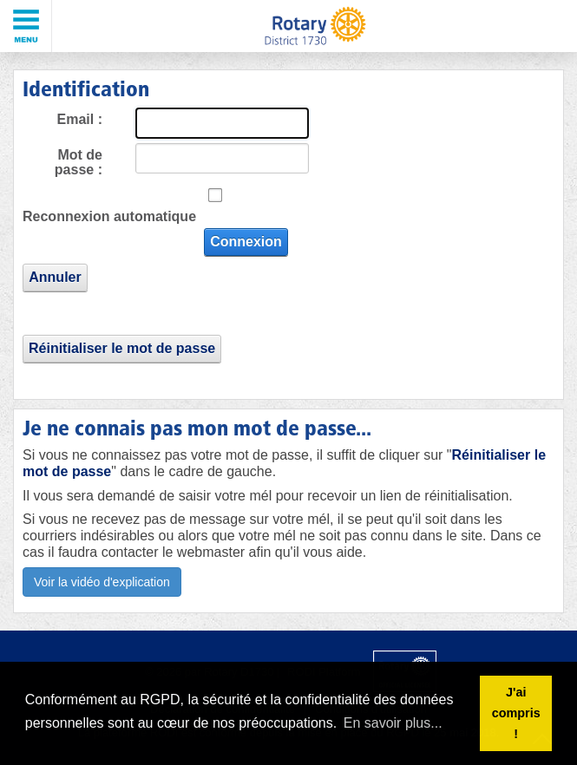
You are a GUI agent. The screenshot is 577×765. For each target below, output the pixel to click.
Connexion (246, 241)
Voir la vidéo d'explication (102, 582)
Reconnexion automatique (109, 216)
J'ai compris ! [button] (516, 713)
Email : (79, 119)
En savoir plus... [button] (393, 723)
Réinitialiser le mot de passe (122, 348)
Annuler (55, 277)
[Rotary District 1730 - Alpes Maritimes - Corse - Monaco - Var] (314, 26)
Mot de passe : (78, 162)
